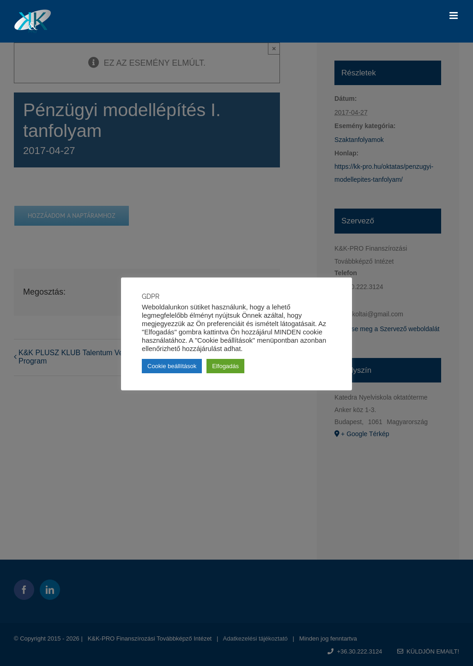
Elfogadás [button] (225, 366)
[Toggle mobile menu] (454, 15)
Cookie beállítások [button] (171, 366)
